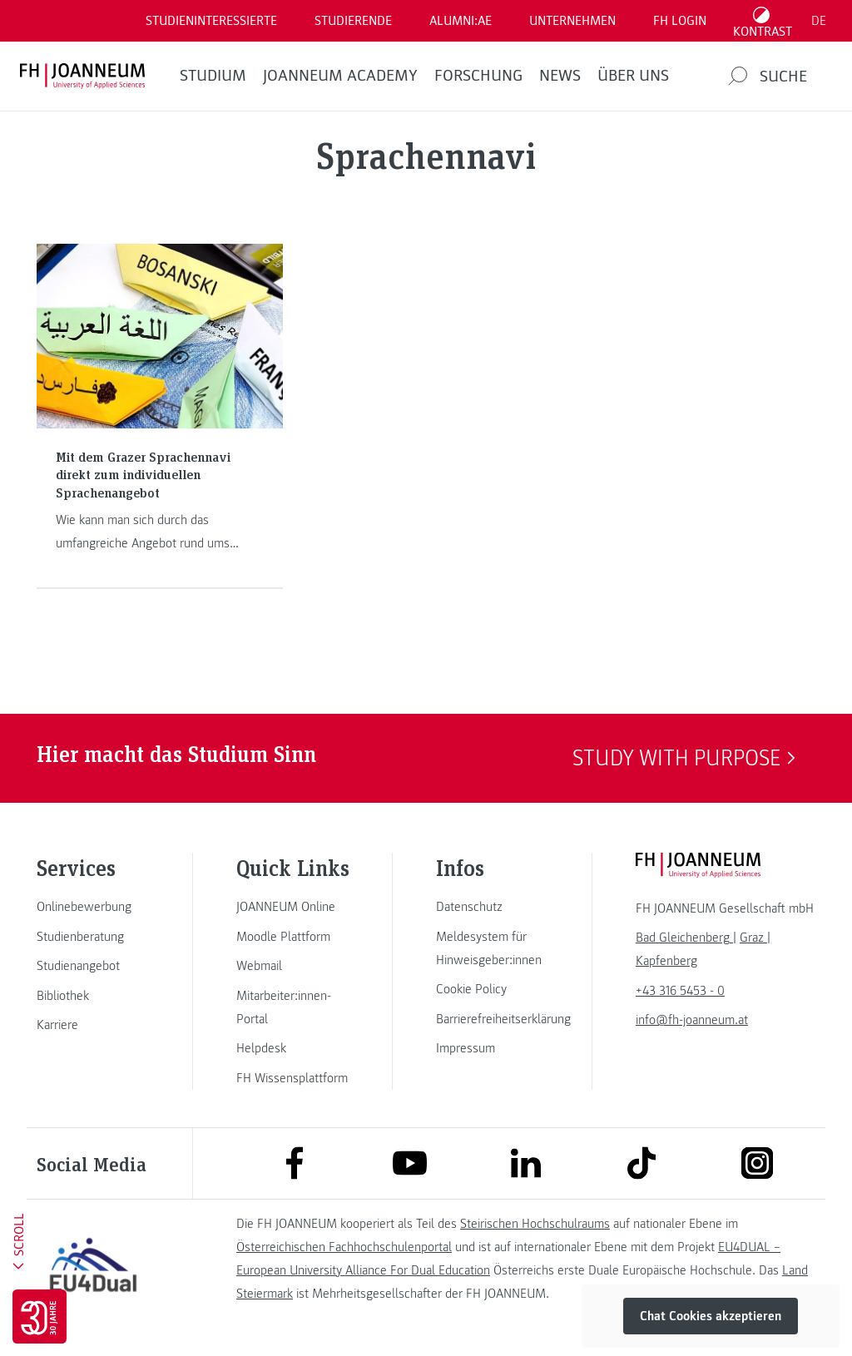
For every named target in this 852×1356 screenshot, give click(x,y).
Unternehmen (572, 20)
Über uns (633, 76)
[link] (93, 906)
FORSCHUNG (478, 76)
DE (818, 20)
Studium (213, 76)
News (560, 76)
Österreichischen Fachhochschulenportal (344, 1247)
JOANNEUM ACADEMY (340, 76)
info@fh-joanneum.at (692, 1020)
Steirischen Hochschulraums (535, 1223)
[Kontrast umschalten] (763, 21)
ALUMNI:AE (460, 20)
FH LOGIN (679, 20)
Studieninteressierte (211, 20)
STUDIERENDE (353, 20)
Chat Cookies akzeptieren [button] (710, 1316)
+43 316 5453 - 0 (680, 990)
